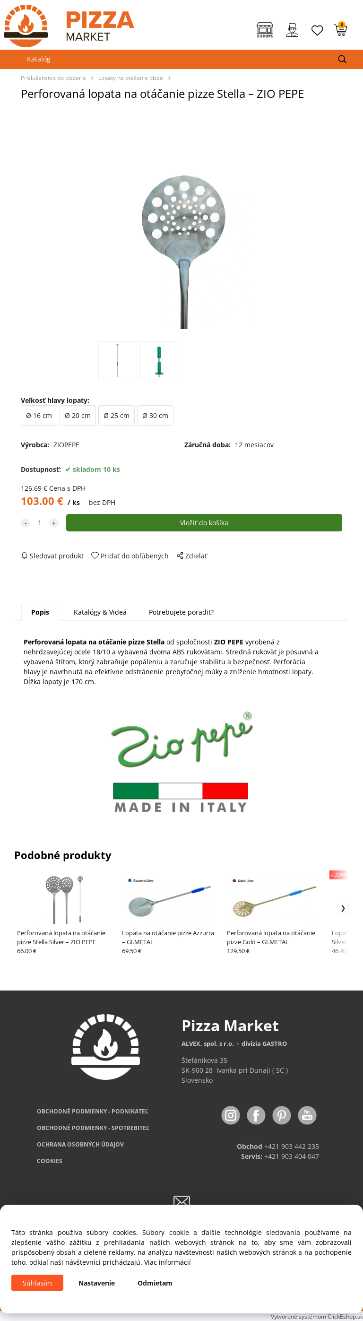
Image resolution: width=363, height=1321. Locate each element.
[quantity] (39, 522)
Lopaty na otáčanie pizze (130, 77)
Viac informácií (167, 1262)
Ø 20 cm (78, 415)
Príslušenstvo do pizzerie (53, 77)
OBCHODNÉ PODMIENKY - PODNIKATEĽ (92, 1111)
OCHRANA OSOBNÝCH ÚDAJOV (80, 1144)
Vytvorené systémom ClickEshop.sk (317, 1316)
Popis (40, 612)
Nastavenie (96, 1282)
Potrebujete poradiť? (181, 612)
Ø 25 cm (117, 415)
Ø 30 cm (155, 415)
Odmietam (155, 1282)
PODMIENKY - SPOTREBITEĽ (93, 1128)
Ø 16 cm (39, 415)
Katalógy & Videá (100, 612)
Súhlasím (37, 1282)
